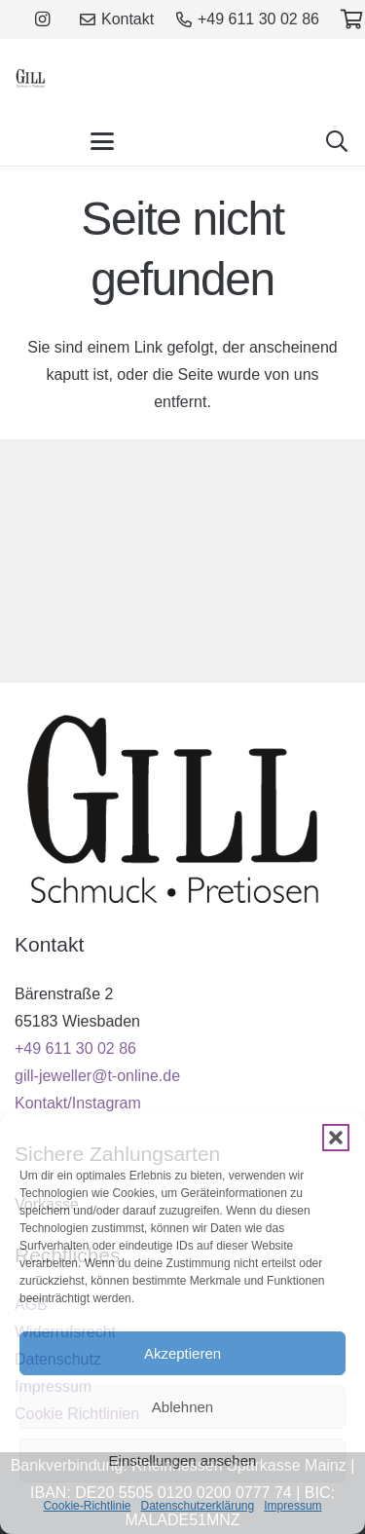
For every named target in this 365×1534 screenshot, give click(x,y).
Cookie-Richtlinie (86, 1506)
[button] (336, 1137)
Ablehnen (182, 1407)
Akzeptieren (182, 1353)
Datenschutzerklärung (197, 1506)
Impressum (292, 1506)
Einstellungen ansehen (183, 1460)
